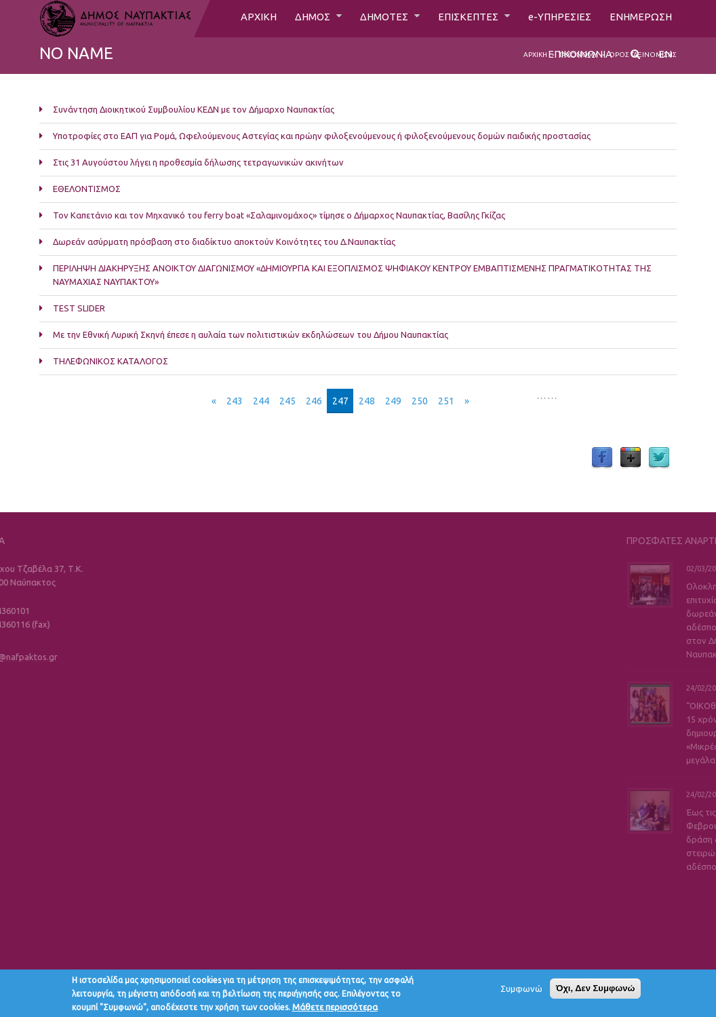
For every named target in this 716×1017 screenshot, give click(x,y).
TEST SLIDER (79, 308)
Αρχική (535, 54)
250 (420, 401)
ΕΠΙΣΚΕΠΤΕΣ (462, 18)
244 (261, 401)
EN (665, 59)
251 (446, 401)
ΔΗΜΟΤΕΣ (374, 18)
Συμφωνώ (521, 992)
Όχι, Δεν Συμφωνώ (595, 991)
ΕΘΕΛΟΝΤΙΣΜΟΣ (87, 188)
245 (287, 401)
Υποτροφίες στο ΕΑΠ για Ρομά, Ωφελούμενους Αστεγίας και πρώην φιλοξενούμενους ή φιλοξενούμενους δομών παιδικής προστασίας (322, 135)
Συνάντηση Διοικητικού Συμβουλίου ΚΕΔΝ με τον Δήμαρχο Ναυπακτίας (193, 109)
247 (340, 401)
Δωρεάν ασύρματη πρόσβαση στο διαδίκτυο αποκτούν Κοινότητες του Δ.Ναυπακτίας (224, 241)
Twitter (659, 458)
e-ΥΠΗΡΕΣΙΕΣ (556, 18)
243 (234, 401)
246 (314, 401)
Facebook (602, 458)
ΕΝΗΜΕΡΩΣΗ (639, 18)
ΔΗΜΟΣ (299, 18)
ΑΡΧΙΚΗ (242, 18)
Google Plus (630, 458)
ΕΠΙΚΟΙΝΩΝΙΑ (579, 59)
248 (367, 401)
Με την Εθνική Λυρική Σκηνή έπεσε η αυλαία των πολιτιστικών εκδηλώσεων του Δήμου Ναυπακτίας (250, 334)
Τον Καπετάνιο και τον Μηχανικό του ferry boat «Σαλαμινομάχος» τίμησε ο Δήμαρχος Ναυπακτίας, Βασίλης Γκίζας (279, 215)
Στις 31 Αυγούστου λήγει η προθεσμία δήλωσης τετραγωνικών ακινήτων (198, 162)
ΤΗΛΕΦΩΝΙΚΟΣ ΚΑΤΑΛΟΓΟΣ (110, 361)
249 (393, 401)
